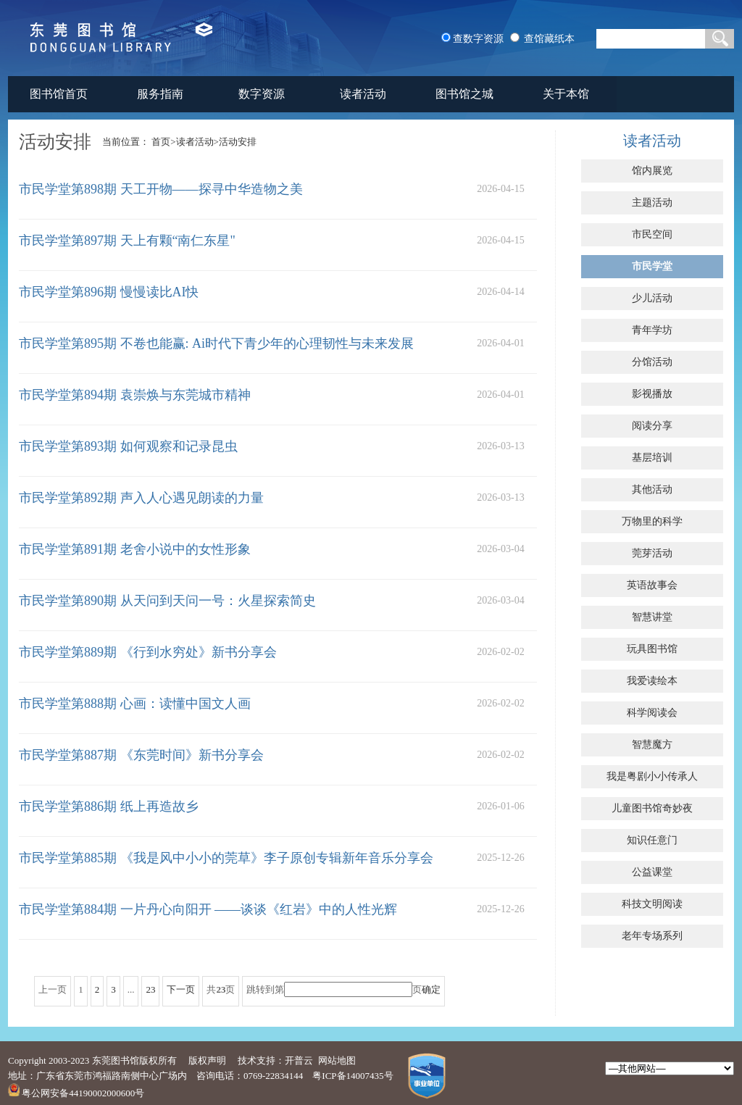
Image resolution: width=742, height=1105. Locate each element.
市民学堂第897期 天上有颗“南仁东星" (127, 240)
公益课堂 (652, 872)
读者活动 (363, 94)
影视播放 (652, 393)
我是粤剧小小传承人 (652, 776)
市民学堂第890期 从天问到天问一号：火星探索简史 (167, 600)
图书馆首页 (59, 94)
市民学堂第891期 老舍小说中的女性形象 (135, 549)
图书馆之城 (464, 94)
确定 (431, 989)
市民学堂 (652, 266)
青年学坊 (652, 330)
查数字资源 (478, 38)
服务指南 (160, 94)
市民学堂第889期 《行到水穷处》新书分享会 (148, 652)
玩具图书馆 (652, 648)
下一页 (181, 989)
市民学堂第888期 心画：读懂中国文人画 (135, 703)
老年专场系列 (652, 935)
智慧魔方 (652, 744)
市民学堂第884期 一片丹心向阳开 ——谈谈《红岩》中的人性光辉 (208, 909)
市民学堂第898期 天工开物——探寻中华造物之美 (161, 189)
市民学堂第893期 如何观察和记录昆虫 (128, 446)
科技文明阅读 (652, 903)
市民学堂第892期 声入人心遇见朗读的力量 (141, 498)
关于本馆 (566, 94)
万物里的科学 (652, 521)
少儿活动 (652, 298)
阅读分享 (652, 425)
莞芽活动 (652, 553)
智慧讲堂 (652, 617)
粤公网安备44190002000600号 (76, 1093)
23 (150, 989)
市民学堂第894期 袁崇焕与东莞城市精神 (135, 395)
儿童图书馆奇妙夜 (652, 808)
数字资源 (261, 94)
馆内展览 (652, 170)
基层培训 (652, 457)
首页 (160, 141)
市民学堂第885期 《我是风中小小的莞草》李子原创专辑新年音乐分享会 (226, 858)
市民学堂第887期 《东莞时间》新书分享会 (141, 755)
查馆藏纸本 (549, 38)
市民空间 (652, 234)
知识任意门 (652, 840)
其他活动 (652, 489)
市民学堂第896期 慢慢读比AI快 (109, 292)
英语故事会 (652, 585)
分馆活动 (652, 361)
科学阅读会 (652, 712)
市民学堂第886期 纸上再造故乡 (109, 806)
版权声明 (207, 1060)
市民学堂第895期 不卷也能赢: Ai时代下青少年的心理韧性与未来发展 (216, 343)
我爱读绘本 (652, 680)
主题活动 (652, 202)
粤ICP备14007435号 (352, 1075)
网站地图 (337, 1060)
